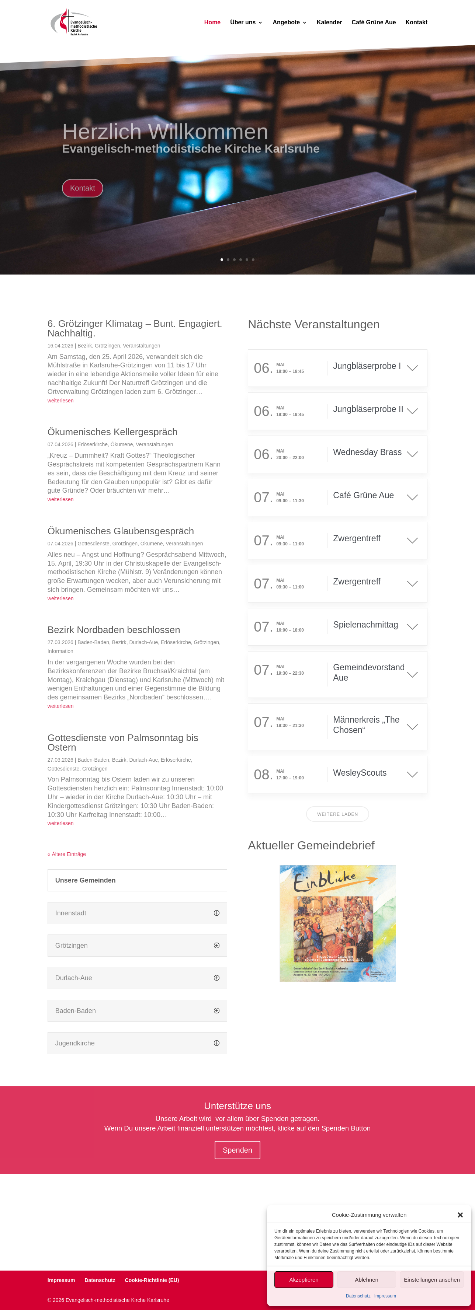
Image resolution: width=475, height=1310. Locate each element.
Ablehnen (366, 1279)
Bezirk (84, 346)
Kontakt (417, 22)
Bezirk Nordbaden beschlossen (114, 629)
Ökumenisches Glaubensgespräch (121, 531)
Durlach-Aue (143, 642)
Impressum (385, 1296)
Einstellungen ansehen (432, 1279)
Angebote (286, 22)
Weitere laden (337, 814)
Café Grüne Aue (373, 22)
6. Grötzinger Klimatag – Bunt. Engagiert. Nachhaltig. (135, 328)
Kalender (329, 22)
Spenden (237, 1150)
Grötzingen (107, 346)
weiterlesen (61, 401)
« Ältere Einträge (67, 854)
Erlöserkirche (92, 444)
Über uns (243, 22)
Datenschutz (358, 1296)
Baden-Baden (93, 642)
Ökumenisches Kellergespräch (113, 431)
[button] (460, 1215)
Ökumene (122, 444)
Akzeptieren (303, 1279)
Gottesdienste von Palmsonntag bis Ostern (123, 742)
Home (212, 22)
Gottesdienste (93, 543)
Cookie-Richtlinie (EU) (152, 1280)
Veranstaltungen (141, 346)
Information (60, 651)
